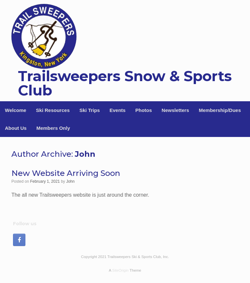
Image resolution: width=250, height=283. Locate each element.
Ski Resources (53, 110)
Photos (143, 110)
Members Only (53, 128)
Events (118, 110)
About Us (16, 128)
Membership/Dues (220, 110)
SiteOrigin (120, 270)
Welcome (15, 110)
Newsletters (175, 110)
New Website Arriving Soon (65, 173)
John (85, 154)
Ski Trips (89, 110)
